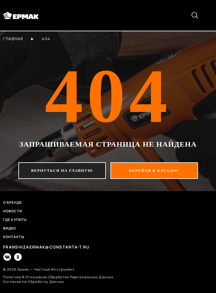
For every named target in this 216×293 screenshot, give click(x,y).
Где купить (15, 220)
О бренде (12, 202)
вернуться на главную (62, 170)
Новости (12, 211)
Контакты (14, 237)
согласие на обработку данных (33, 281)
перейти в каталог (154, 170)
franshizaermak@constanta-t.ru (46, 247)
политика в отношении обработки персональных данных (58, 277)
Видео (9, 228)
